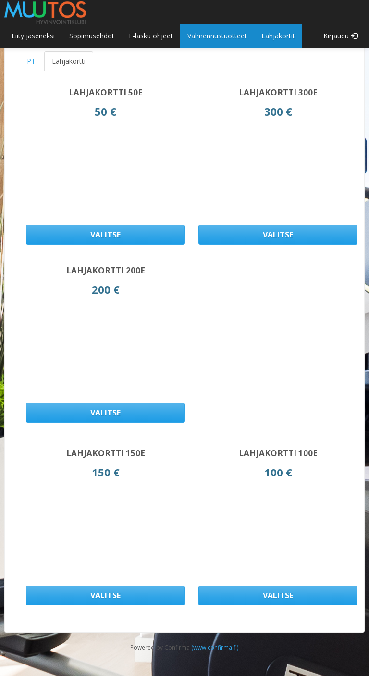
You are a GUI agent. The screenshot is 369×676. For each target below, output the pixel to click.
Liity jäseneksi (33, 35)
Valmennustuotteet (217, 35)
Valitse (105, 234)
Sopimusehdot (91, 35)
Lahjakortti (69, 61)
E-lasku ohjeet (151, 35)
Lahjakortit (278, 35)
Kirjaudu (340, 35)
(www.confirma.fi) (215, 647)
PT (31, 61)
